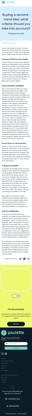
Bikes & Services (4, 363)
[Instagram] (6, 353)
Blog (3, 43)
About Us (3, 368)
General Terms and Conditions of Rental (9, 375)
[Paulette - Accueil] (8, 2)
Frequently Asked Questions (7, 361)
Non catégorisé (11, 43)
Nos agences (4, 365)
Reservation (3, 358)
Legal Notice (3, 380)
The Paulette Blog (4, 370)
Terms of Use (4, 377)
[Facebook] (2, 353)
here (25, 202)
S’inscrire (16, 348)
